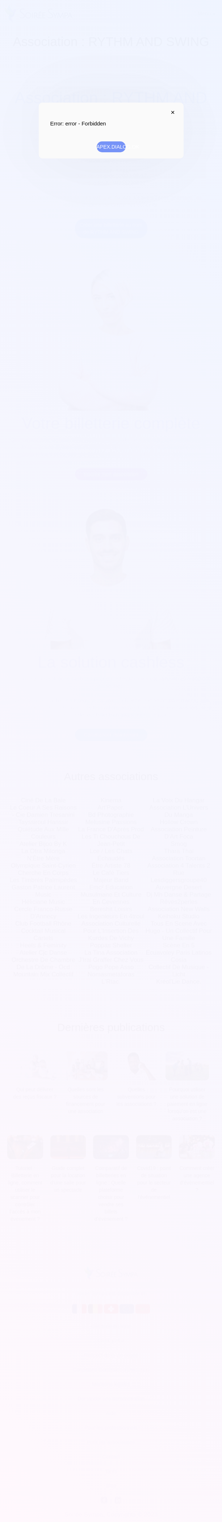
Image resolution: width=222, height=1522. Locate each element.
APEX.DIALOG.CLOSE (171, 112)
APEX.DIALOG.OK (111, 147)
